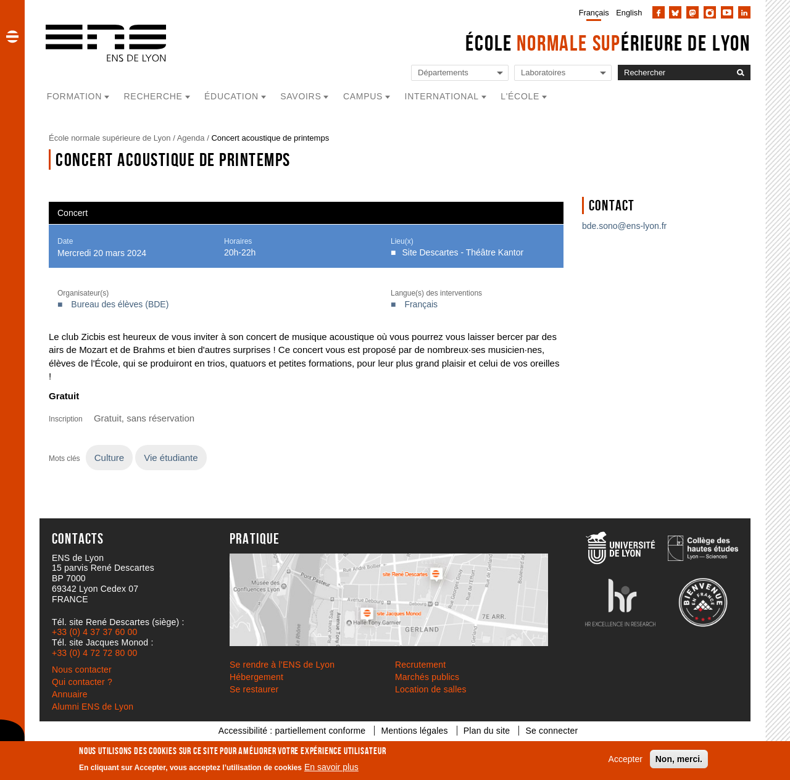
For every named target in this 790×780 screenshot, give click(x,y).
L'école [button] (520, 96)
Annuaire (70, 694)
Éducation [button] (231, 96)
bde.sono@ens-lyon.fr (624, 226)
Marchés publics (427, 677)
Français (594, 12)
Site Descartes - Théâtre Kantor (463, 252)
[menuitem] (591, 12)
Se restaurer (254, 689)
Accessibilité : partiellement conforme (292, 731)
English (629, 12)
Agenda (191, 138)
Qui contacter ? (82, 682)
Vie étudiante (171, 457)
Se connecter (551, 731)
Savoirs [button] (300, 96)
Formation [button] (74, 96)
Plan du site (487, 731)
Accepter (625, 759)
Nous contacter (82, 669)
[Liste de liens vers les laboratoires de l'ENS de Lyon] (563, 73)
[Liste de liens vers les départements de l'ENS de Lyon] (460, 73)
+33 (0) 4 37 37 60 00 (94, 632)
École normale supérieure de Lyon (110, 138)
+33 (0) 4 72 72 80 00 (94, 653)
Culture (109, 457)
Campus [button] (363, 96)
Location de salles (431, 689)
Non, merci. (678, 759)
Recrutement (420, 665)
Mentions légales (414, 731)
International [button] (442, 96)
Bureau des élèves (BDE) (119, 304)
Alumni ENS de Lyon (92, 707)
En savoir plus (331, 767)
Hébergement (256, 677)
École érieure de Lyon (607, 43)
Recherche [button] (153, 96)
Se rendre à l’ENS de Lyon (282, 665)
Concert (72, 213)
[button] (12, 36)
